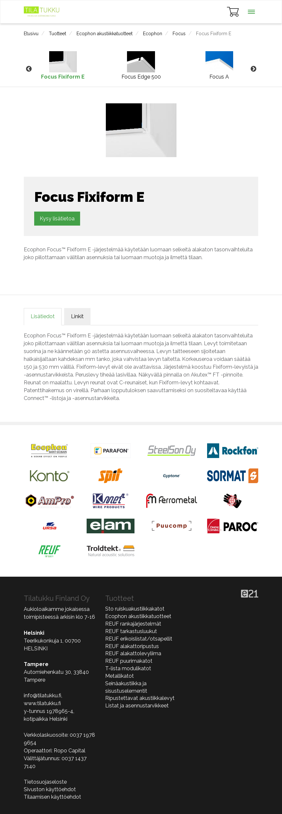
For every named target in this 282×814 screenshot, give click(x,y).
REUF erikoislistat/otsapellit (138, 639)
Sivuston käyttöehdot (50, 789)
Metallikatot (119, 676)
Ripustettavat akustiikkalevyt (140, 698)
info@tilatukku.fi (42, 695)
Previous (29, 69)
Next (253, 69)
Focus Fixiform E (213, 33)
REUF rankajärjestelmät (133, 624)
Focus (179, 33)
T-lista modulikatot (128, 668)
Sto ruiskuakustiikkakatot (134, 609)
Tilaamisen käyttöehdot (52, 797)
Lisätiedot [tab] (43, 316)
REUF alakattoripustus (132, 646)
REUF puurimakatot (128, 661)
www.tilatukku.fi (42, 703)
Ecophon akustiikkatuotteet (105, 33)
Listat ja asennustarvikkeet (137, 706)
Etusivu (31, 33)
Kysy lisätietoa (57, 218)
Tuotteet (57, 33)
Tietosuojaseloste (45, 782)
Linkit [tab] (77, 316)
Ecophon (152, 33)
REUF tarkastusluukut (131, 631)
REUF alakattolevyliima (133, 653)
